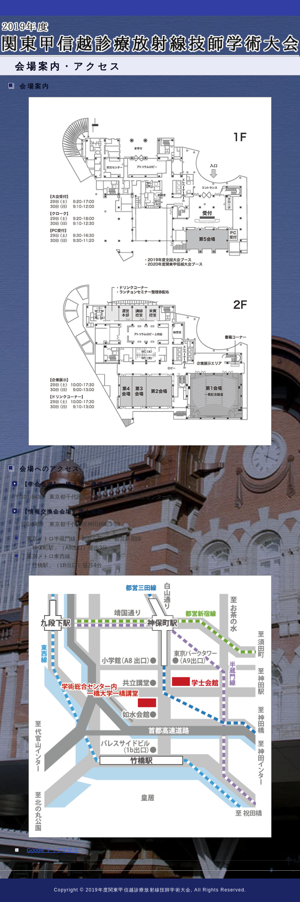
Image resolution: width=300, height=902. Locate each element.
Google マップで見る (53, 850)
